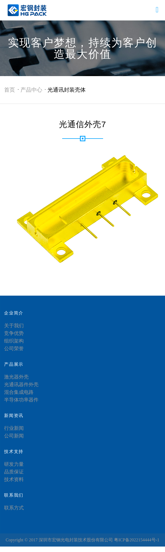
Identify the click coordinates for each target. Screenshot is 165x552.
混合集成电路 (19, 392)
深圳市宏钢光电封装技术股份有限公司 (76, 540)
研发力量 (14, 464)
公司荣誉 (14, 348)
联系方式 (14, 508)
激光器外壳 (16, 377)
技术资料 (14, 479)
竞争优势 (14, 333)
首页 (9, 90)
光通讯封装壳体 (66, 90)
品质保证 (14, 472)
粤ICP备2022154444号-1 (136, 540)
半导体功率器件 (21, 400)
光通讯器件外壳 (21, 384)
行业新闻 (14, 428)
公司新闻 (14, 436)
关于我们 (14, 325)
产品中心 (31, 90)
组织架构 (14, 341)
